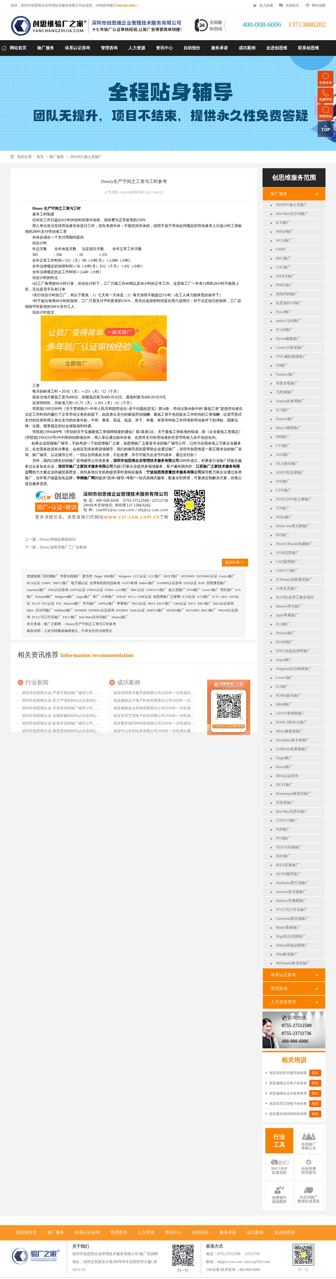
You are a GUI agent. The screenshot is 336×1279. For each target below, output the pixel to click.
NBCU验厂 (61, 583)
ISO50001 (188, 576)
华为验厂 (89, 603)
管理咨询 (279, 988)
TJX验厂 (283, 508)
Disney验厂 (120, 617)
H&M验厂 (284, 704)
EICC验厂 (164, 603)
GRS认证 (180, 603)
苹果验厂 (123, 603)
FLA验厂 (283, 624)
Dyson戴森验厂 (288, 339)
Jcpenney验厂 (36, 590)
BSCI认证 (139, 603)
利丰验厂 (283, 856)
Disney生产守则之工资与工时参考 (90, 624)
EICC (192, 603)
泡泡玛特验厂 (287, 294)
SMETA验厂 (155, 610)
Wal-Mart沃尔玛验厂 (292, 214)
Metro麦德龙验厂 (289, 731)
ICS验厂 (282, 687)
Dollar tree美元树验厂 (293, 526)
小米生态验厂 (287, 588)
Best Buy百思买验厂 (292, 811)
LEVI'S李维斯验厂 (290, 713)
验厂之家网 (52, 624)
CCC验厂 (155, 576)
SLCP (36, 603)
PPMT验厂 (284, 285)
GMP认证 (144, 597)
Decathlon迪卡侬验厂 (292, 740)
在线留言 (292, 5)
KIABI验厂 (284, 642)
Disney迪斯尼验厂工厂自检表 (63, 547)
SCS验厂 (283, 410)
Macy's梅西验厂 (288, 428)
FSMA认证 (95, 590)
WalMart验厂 (63, 610)
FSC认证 (47, 603)
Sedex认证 (137, 610)
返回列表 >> (235, 562)
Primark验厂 (285, 633)
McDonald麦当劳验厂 (293, 963)
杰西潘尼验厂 (216, 583)
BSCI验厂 (283, 258)
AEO (223, 597)
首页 (40, 157)
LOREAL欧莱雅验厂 (292, 749)
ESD (201, 583)
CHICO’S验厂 (287, 571)
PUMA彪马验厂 (288, 695)
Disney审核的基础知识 (58, 539)
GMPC (281, 249)
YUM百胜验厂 (287, 553)
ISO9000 (81, 610)
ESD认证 (190, 583)
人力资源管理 (283, 1002)
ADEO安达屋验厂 (290, 472)
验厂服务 (56, 157)
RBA (30, 610)
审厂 (96, 597)
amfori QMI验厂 (288, 321)
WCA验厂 (284, 240)
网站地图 (319, 5)
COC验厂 (283, 267)
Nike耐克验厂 (287, 954)
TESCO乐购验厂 (289, 847)
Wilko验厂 (284, 517)
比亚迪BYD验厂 (289, 303)
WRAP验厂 (285, 232)
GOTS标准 (130, 583)
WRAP (121, 597)
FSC (59, 603)
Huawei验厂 (72, 603)
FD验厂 (282, 365)
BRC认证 (137, 590)
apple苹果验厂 (287, 615)
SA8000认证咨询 (169, 583)
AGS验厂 (283, 455)
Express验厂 (285, 419)
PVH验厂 (283, 838)
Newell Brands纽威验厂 (294, 544)
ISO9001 (122, 610)
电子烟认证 (79, 583)
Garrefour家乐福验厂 (292, 919)
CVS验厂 (283, 446)
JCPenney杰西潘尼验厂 (294, 580)
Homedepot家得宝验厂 (293, 794)
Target (98, 576)
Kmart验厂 (284, 767)
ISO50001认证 (206, 576)
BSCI (151, 603)
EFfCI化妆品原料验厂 (293, 651)
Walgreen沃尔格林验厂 (294, 669)
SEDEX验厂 (285, 276)
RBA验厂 (205, 603)
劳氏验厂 (227, 590)
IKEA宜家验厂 (287, 865)
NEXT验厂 (284, 785)
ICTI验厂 (283, 223)
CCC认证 (139, 576)
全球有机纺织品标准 (105, 583)
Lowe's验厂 (285, 678)
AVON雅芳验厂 (288, 874)
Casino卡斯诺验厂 (290, 348)
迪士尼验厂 (176, 590)
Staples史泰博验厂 (290, 401)
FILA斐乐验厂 (287, 464)
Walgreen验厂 (64, 597)
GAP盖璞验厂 (287, 562)
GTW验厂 (284, 490)
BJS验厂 (282, 535)
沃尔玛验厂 (43, 610)
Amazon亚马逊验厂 (291, 892)
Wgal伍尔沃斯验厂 (291, 936)
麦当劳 (87, 576)
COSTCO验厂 (287, 820)
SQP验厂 (283, 829)
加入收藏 (266, 5)
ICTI (215, 597)
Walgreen (124, 576)
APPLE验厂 (106, 603)
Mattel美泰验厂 (288, 927)
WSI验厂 (283, 481)
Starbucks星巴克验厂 (292, 883)
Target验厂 (284, 758)
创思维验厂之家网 (166, 597)
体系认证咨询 (283, 975)
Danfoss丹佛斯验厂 (291, 901)
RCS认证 (33, 583)
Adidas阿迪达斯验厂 (292, 945)
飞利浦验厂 (285, 392)
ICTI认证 (188, 597)
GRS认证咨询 (58, 590)
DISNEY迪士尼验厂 (86, 157)
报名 (315, 1073)
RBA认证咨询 (287, 776)
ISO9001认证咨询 (101, 610)
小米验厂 (108, 597)
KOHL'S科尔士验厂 (291, 722)
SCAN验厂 (284, 330)
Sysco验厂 (284, 312)
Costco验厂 (227, 576)
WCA (131, 597)
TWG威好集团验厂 (291, 356)
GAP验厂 (122, 590)
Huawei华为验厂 (289, 606)
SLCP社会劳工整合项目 (295, 597)
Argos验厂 (284, 660)
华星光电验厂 (287, 383)
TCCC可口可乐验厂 (292, 910)
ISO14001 (193, 610)
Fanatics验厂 (286, 374)
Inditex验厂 (147, 583)
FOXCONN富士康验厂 (294, 499)
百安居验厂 (285, 803)
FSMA (109, 590)
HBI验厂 (283, 437)
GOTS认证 (78, 590)
